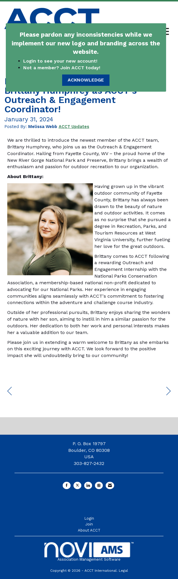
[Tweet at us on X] (77, 485)
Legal (123, 571)
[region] (168, 391)
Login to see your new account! (61, 61)
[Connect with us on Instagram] (99, 485)
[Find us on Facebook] (67, 485)
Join (89, 524)
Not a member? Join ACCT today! (61, 67)
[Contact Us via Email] (110, 485)
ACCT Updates (74, 126)
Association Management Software (89, 552)
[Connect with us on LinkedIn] (88, 485)
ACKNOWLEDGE (86, 80)
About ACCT (89, 530)
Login (89, 518)
